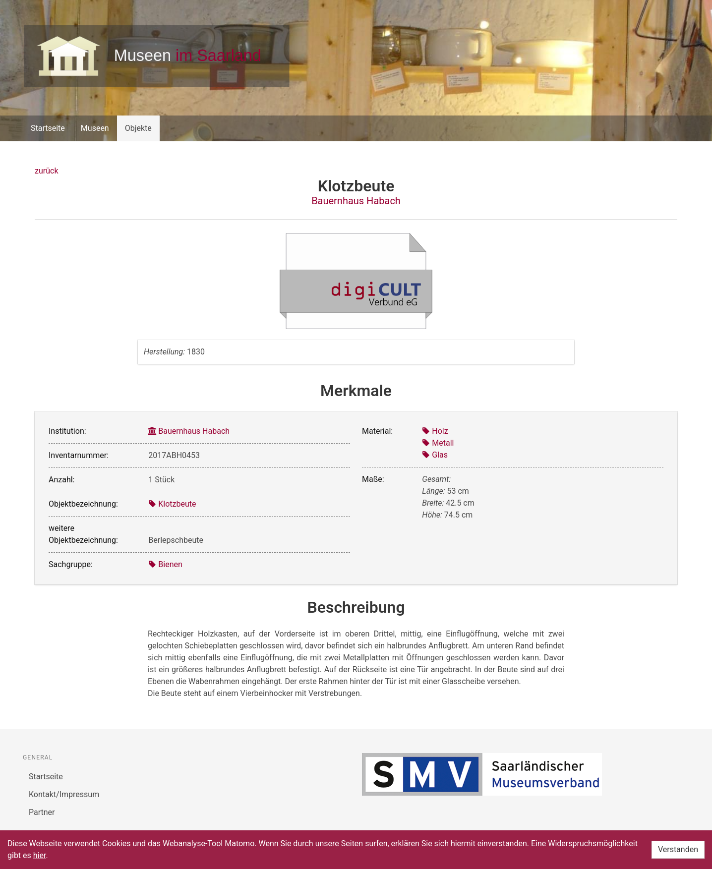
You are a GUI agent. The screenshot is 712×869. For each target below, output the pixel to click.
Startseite (48, 128)
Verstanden (678, 849)
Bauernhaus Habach (356, 201)
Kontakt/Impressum (64, 794)
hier (39, 855)
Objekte (138, 128)
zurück (46, 170)
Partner (42, 812)
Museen (95, 128)
